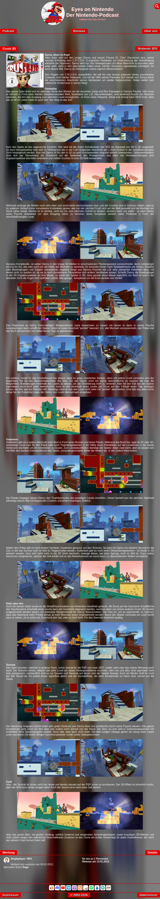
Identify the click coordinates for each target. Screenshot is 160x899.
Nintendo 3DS (148, 48)
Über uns (151, 31)
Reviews (79, 31)
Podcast (8, 31)
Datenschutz (149, 895)
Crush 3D (9, 48)
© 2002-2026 (79, 895)
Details (153, 852)
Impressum (10, 895)
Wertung (8, 852)
